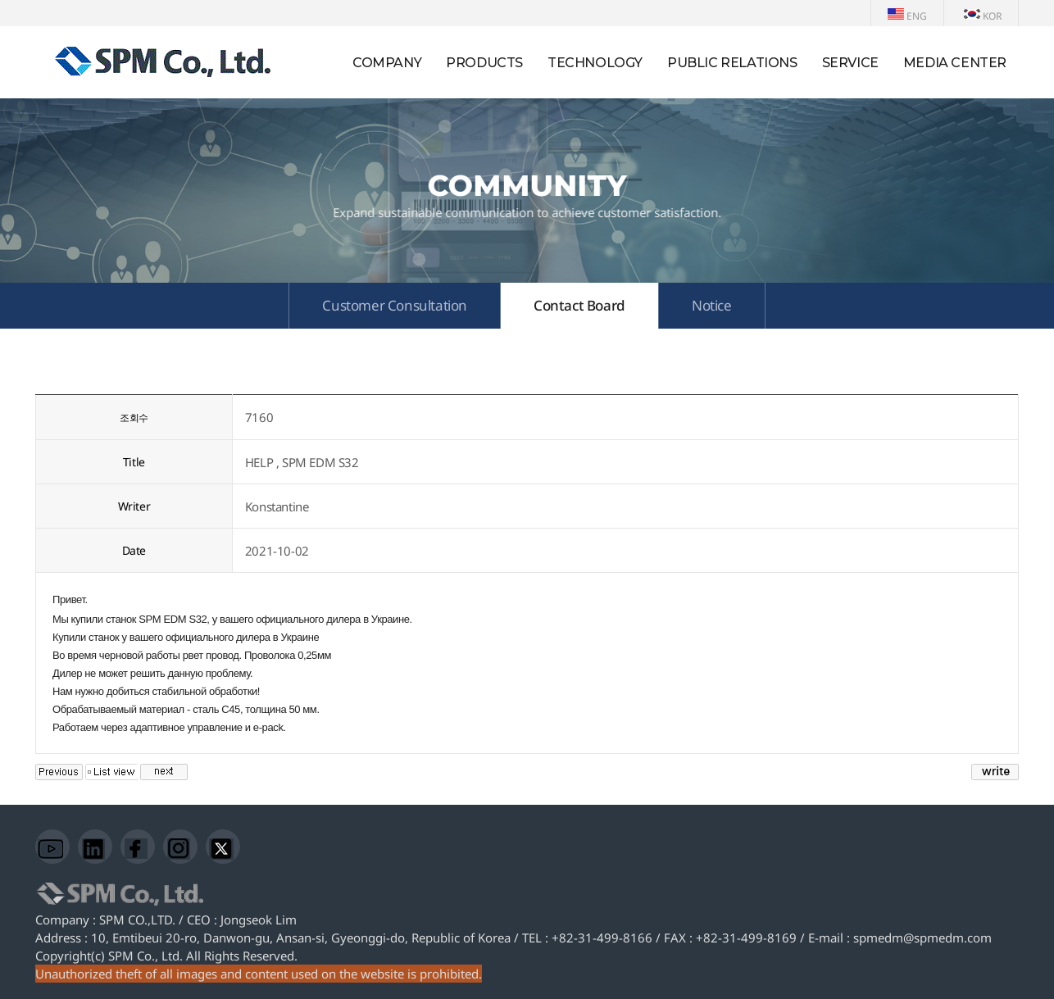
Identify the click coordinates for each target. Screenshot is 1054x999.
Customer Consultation (394, 305)
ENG (907, 16)
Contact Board (579, 305)
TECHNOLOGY (595, 62)
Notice (712, 305)
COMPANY (386, 62)
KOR (983, 16)
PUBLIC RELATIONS (732, 62)
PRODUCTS (484, 62)
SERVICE (850, 62)
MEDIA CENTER (954, 62)
